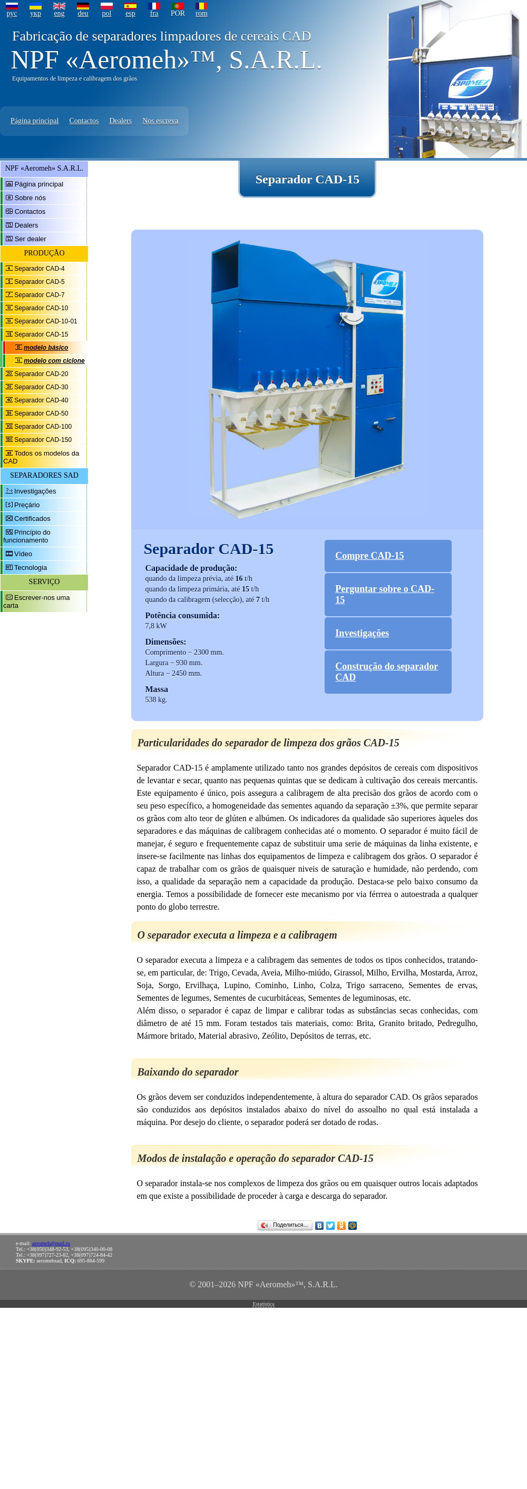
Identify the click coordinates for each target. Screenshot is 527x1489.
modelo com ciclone (54, 360)
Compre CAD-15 (369, 555)
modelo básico (46, 347)
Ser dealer (30, 239)
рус (11, 13)
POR (178, 13)
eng (59, 13)
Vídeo (23, 554)
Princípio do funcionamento (27, 536)
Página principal (34, 121)
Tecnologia (30, 567)
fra (154, 13)
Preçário (27, 505)
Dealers (120, 121)
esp (130, 13)
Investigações (35, 491)
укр (35, 13)
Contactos (84, 121)
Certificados (32, 518)
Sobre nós (30, 198)
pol (107, 13)
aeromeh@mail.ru (51, 1243)
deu (82, 13)
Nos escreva (160, 121)
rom (202, 13)
